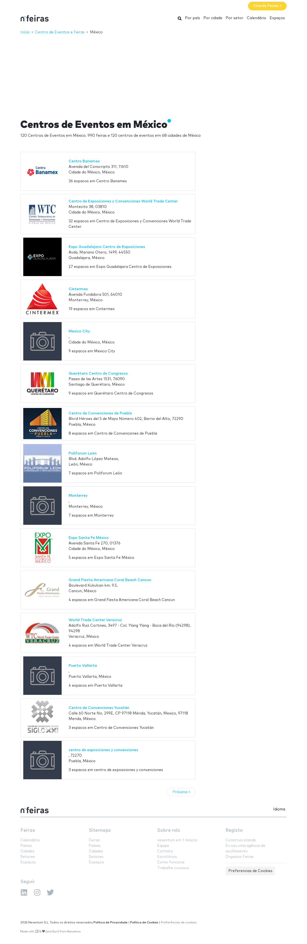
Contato (165, 851)
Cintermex (78, 289)
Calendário (256, 18)
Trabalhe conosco (173, 868)
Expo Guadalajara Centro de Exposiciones (107, 247)
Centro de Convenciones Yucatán (99, 708)
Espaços (277, 18)
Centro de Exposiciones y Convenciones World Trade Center (123, 201)
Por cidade (212, 18)
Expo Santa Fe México (89, 538)
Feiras (27, 830)
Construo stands (240, 840)
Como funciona (170, 862)
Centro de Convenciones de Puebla (100, 413)
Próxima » (181, 792)
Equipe (163, 846)
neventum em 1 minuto (177, 840)
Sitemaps (100, 830)
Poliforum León (83, 453)
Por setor (234, 18)
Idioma (279, 809)
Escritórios (167, 857)
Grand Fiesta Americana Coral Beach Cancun (110, 580)
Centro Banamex (84, 161)
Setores (27, 857)
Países (26, 846)
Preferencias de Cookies (250, 871)
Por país (192, 18)
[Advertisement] (153, 73)
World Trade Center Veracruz (95, 620)
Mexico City (79, 331)
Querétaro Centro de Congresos (98, 373)
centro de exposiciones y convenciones (103, 750)
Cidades (27, 851)
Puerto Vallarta (83, 665)
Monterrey (78, 495)
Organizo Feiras (239, 857)
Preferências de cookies (179, 922)
